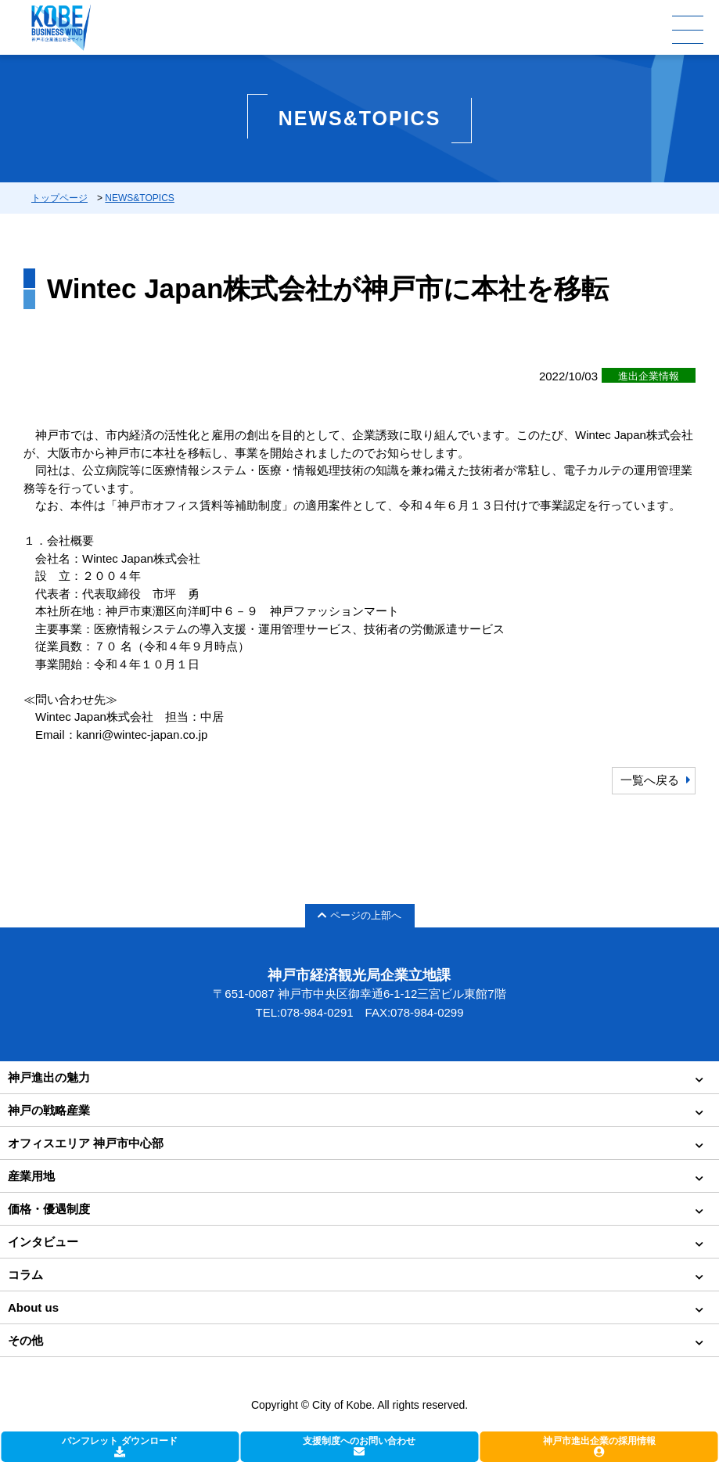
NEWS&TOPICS (139, 198)
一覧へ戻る (649, 780)
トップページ (59, 198)
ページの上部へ (359, 915)
